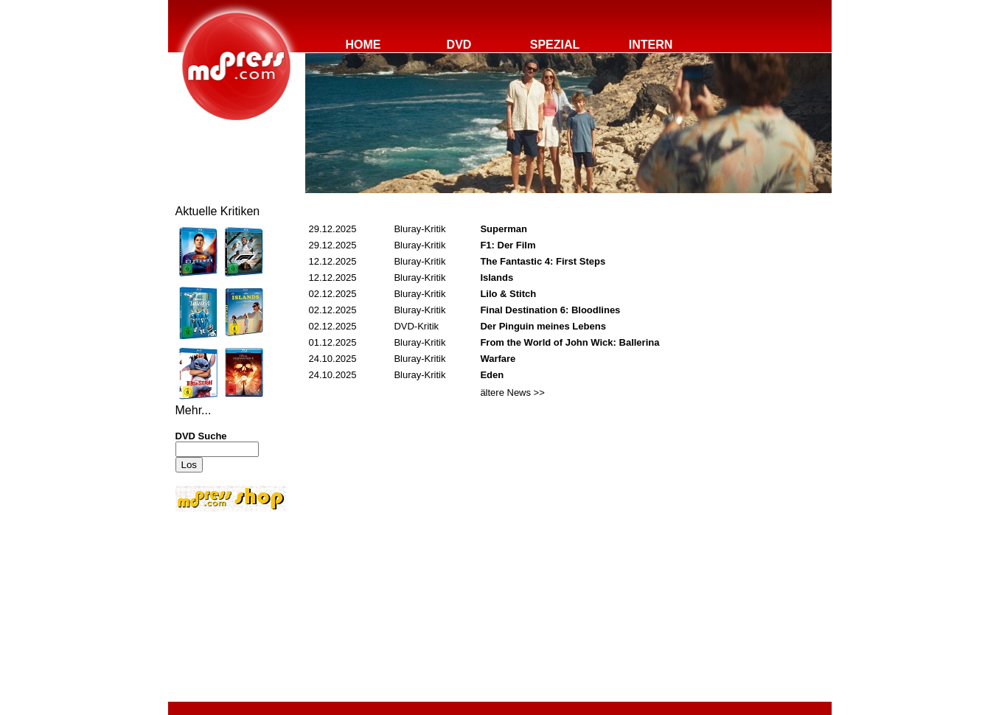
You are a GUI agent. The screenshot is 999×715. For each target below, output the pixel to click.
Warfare (497, 358)
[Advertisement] (219, 613)
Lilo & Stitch (508, 293)
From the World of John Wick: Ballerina (569, 342)
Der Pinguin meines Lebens (543, 326)
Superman (503, 228)
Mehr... (193, 410)
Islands (496, 277)
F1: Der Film (507, 245)
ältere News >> (512, 392)
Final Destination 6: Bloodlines (550, 309)
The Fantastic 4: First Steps (542, 261)
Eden (492, 374)
